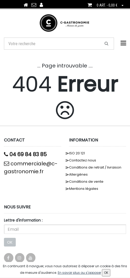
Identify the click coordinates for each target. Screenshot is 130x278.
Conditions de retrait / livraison (95, 167)
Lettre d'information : (23, 220)
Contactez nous (82, 160)
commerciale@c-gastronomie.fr (31, 167)
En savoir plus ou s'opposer (79, 272)
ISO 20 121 (77, 153)
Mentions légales (83, 188)
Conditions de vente (86, 181)
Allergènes (78, 174)
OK (10, 242)
